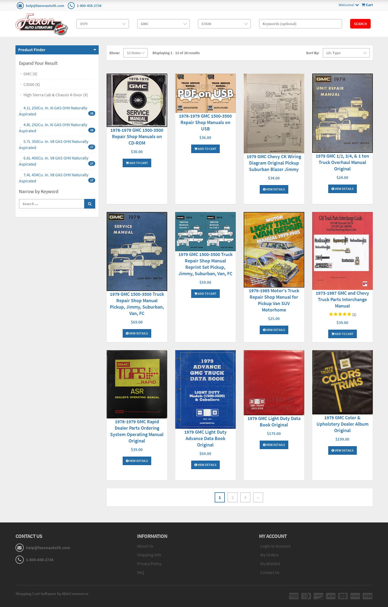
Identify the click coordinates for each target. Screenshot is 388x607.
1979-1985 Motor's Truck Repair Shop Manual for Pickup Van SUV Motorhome (274, 300)
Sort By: (312, 52)
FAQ (140, 572)
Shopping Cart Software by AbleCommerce (52, 593)
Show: (114, 52)
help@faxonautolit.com (45, 5)
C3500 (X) (31, 84)
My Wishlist (270, 563)
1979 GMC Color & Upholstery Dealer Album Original (343, 423)
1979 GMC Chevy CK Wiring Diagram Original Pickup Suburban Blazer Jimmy (274, 162)
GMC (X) (30, 73)
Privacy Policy (149, 563)
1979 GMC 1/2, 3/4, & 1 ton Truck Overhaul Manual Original (342, 162)
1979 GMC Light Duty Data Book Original (274, 421)
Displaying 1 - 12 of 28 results (176, 52)
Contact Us (269, 572)
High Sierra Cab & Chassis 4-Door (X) (55, 94)
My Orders (269, 554)
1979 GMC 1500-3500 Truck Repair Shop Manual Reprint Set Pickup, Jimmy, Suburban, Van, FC (205, 264)
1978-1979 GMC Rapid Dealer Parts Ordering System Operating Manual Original (136, 431)
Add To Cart (137, 163)
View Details (274, 189)
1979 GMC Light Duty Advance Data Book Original (205, 438)
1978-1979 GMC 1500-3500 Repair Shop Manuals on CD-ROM (136, 136)
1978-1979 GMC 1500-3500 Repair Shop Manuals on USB (205, 122)
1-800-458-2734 (89, 5)
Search (360, 23)
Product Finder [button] (31, 49)
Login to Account (275, 546)
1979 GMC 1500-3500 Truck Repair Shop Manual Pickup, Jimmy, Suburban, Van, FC (137, 303)
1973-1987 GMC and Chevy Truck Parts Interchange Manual (342, 299)
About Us (145, 546)
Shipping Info (149, 554)
